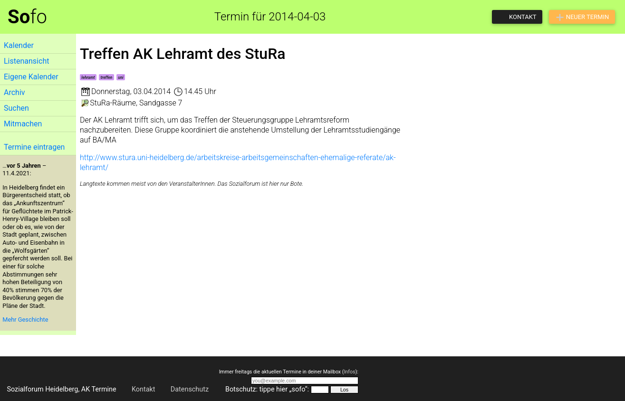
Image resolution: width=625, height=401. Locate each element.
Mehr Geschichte (25, 319)
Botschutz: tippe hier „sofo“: (267, 389)
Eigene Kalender (31, 76)
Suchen (16, 108)
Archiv (14, 92)
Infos (349, 372)
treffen (107, 77)
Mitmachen (23, 123)
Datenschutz (190, 389)
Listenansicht (26, 61)
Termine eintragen (34, 147)
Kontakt (143, 389)
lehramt (88, 77)
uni (120, 77)
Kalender (19, 45)
